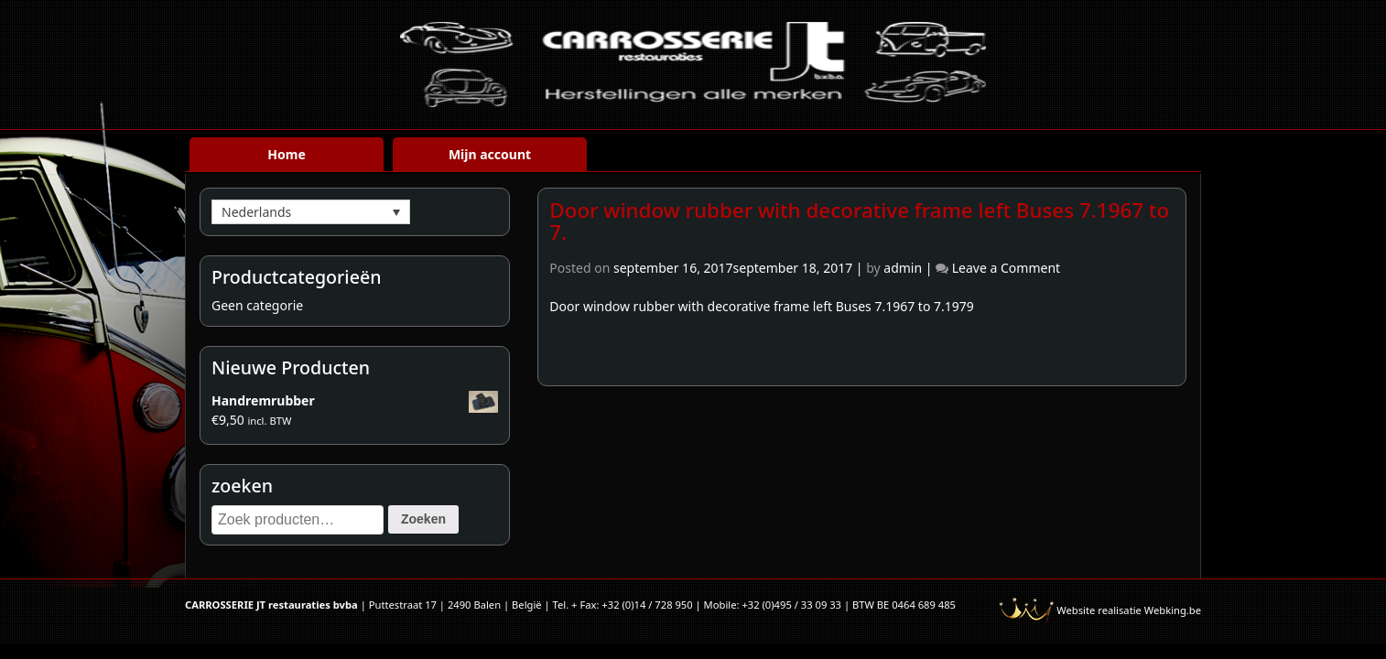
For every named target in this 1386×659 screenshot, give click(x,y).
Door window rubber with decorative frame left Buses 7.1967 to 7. (859, 221)
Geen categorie (257, 305)
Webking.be (1172, 610)
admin (902, 267)
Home (286, 154)
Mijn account (490, 154)
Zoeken (423, 519)
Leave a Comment (1006, 267)
